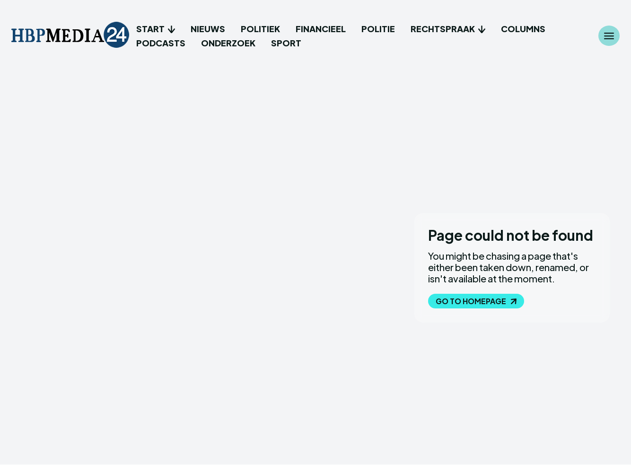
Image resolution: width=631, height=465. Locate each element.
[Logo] (70, 36)
